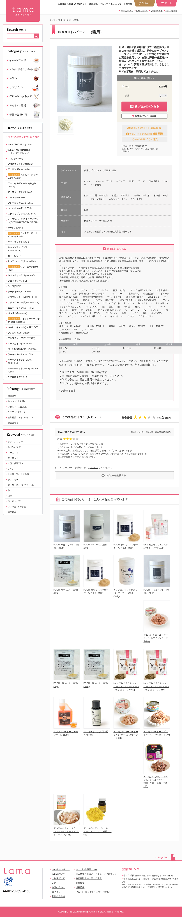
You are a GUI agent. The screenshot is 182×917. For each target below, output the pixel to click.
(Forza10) (19, 333)
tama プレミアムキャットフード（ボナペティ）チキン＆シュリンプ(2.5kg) (156, 686)
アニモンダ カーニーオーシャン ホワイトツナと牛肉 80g (156, 638)
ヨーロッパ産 (14, 501)
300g (126, 86)
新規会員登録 (58, 896)
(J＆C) (17, 281)
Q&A (54, 883)
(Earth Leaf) (20, 192)
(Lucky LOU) (20, 354)
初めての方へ (142, 11)
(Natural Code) (23, 302)
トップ (52, 20)
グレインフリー (15, 441)
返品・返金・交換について (135, 146)
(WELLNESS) (20, 208)
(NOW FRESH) (22, 297)
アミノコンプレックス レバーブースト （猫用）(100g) (126, 593)
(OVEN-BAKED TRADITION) (23, 221)
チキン (11, 469)
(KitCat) (19, 242)
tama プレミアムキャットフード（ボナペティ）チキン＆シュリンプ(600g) (126, 686)
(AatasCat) (20, 164)
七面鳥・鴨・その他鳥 (18, 474)
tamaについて (127, 11)
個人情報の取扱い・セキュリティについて (96, 874)
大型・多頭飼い (15, 463)
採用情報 (80, 887)
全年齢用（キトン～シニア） (22, 417)
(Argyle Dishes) (22, 185)
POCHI (93, 892)
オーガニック (14, 452)
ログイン (94, 467)
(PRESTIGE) (21, 338)
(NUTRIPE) (21, 308)
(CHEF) (15, 286)
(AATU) (17, 197)
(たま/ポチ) (20, 144)
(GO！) (14, 256)
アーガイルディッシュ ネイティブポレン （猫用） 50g (98, 831)
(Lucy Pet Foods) (23, 370)
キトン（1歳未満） (17, 401)
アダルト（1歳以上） (18, 406)
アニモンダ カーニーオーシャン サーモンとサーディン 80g (126, 734)
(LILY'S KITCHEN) (20, 361)
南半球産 (12, 512)
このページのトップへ (167, 857)
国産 (10, 496)
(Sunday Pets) (22, 261)
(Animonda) (19, 169)
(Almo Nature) (23, 176)
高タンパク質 (14, 447)
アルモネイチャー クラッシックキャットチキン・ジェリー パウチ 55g (66, 831)
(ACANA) (15, 158)
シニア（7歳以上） (17, 412)
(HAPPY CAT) (23, 327)
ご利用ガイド (157, 11)
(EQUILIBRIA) (22, 213)
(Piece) (22, 349)
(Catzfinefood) (19, 249)
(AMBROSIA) (20, 203)
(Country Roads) (23, 235)
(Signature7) (21, 275)
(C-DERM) (19, 291)
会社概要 (80, 883)
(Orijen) (16, 228)
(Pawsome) (17, 313)
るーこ (141, 432)
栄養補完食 (13, 423)
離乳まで (12, 396)
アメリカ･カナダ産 (17, 506)
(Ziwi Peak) (23, 268)
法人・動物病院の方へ (86, 869)
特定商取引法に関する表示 (89, 878)
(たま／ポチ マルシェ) (19, 151)
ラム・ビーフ (14, 479)
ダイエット (13, 458)
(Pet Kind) (20, 343)
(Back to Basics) (24, 320)
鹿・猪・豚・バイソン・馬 (21, 485)
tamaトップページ (61, 869)
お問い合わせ (171, 11)
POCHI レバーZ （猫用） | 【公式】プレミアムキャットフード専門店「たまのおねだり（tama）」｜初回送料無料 (23, 11)
